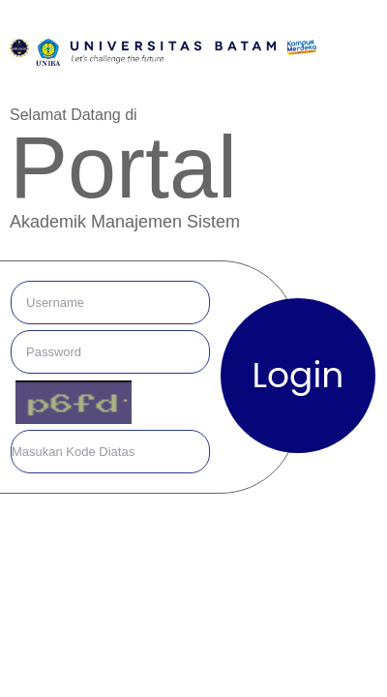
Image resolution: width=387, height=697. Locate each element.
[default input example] (110, 302)
